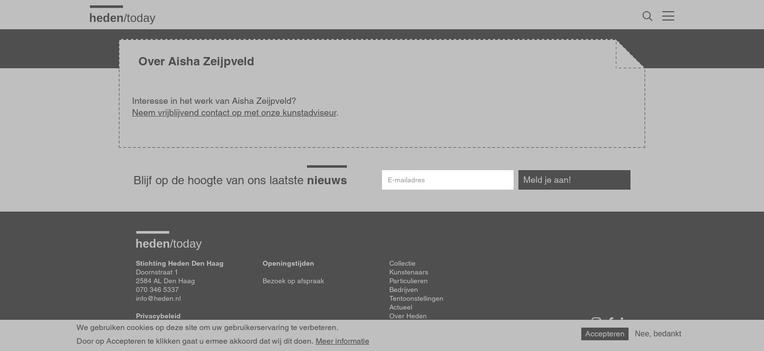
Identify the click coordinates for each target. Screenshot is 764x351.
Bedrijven (403, 289)
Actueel (400, 307)
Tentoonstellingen (416, 298)
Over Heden (408, 316)
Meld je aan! (547, 180)
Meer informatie (342, 341)
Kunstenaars (408, 272)
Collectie (402, 263)
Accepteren (605, 333)
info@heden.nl (158, 298)
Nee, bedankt (658, 334)
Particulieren (408, 281)
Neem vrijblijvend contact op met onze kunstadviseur (234, 112)
